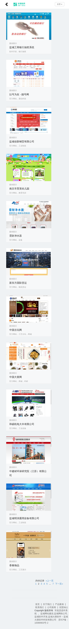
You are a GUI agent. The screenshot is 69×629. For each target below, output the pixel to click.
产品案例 (59, 604)
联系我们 (39, 607)
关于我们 (47, 604)
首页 (37, 604)
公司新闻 (51, 607)
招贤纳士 (63, 607)
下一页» (59, 584)
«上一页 (50, 580)
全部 (59, 4)
